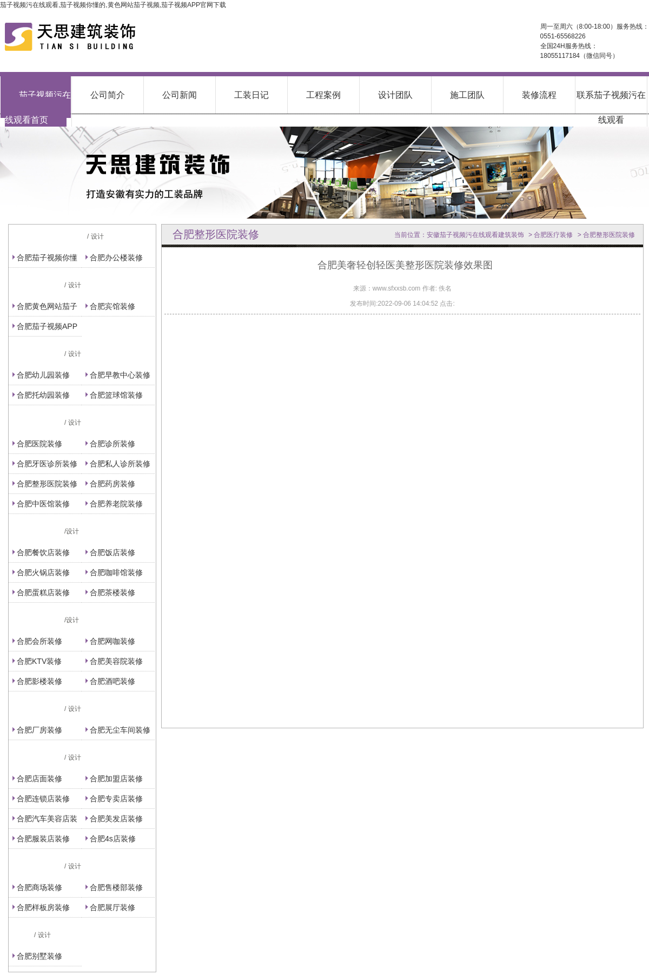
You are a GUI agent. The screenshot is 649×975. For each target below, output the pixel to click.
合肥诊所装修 (112, 443)
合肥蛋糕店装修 (43, 592)
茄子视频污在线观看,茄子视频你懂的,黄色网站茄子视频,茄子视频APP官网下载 (113, 5)
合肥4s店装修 (113, 838)
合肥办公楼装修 (116, 257)
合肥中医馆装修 (43, 503)
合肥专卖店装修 (116, 798)
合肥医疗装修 (553, 235)
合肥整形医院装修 (47, 483)
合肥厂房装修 (39, 730)
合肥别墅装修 (39, 956)
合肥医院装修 (39, 443)
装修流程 (539, 95)
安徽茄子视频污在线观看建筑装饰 (475, 235)
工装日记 (251, 95)
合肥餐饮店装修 (43, 552)
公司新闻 (179, 95)
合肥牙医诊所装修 (47, 463)
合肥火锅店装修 (43, 572)
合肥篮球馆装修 (116, 395)
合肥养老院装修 (116, 503)
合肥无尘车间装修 (120, 730)
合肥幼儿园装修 (43, 375)
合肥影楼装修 (39, 681)
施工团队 (467, 95)
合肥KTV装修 (39, 661)
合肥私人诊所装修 (120, 463)
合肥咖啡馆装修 (116, 572)
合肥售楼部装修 (116, 887)
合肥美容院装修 (116, 661)
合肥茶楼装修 (112, 592)
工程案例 (323, 95)
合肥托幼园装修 (43, 395)
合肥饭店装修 (112, 552)
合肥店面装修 (39, 778)
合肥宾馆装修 (112, 306)
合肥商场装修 (39, 887)
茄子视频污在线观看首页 (38, 107)
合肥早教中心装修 (120, 375)
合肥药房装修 (112, 483)
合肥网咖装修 (112, 641)
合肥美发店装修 (116, 818)
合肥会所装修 (39, 641)
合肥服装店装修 (43, 838)
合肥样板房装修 (43, 907)
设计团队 (395, 95)
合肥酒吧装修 (112, 681)
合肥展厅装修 (112, 907)
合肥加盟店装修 (116, 778)
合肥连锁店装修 (43, 798)
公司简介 (107, 95)
